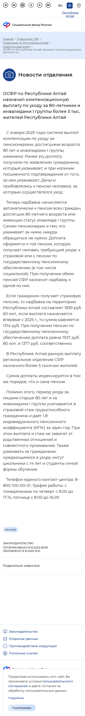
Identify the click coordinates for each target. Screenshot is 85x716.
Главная (8, 39)
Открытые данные (23, 638)
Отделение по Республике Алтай (25, 43)
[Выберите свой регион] (79, 6)
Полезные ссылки (23, 653)
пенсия (10, 529)
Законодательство (23, 631)
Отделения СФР (28, 39)
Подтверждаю (22, 707)
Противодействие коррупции (33, 646)
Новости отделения (16, 46)
